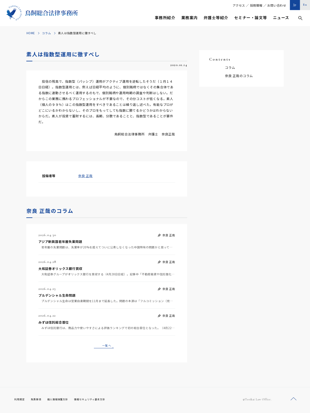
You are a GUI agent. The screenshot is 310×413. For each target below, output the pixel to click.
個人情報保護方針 (63, 401)
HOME (30, 33)
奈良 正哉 (85, 175)
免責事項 (38, 401)
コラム (46, 33)
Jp (295, 5)
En (305, 5)
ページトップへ (293, 400)
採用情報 (256, 5)
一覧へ (107, 346)
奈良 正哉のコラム (239, 75)
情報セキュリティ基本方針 (99, 401)
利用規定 (20, 401)
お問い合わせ (276, 5)
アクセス (239, 5)
